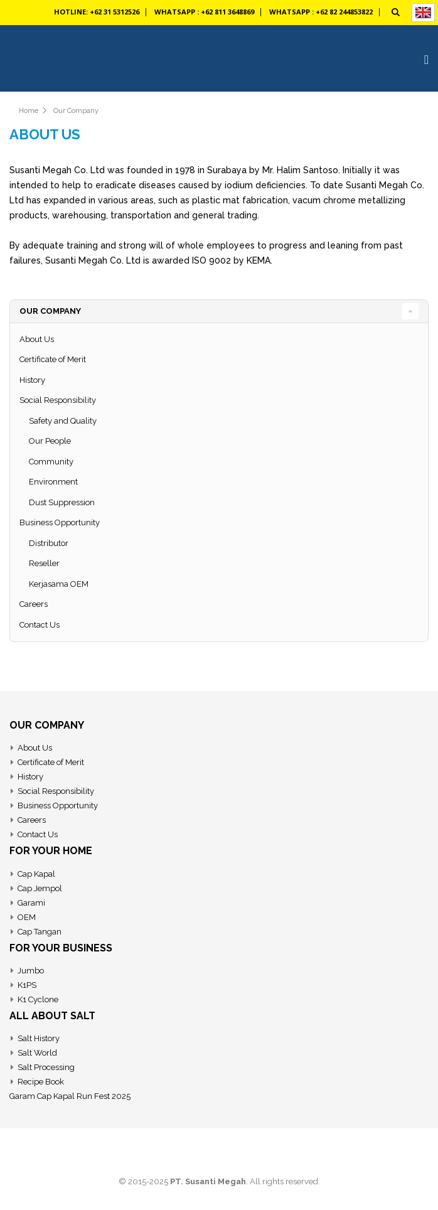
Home (28, 111)
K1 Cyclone (38, 999)
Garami (31, 903)
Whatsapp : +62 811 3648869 (204, 11)
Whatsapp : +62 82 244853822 (321, 11)
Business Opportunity (59, 522)
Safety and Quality (63, 421)
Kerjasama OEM (58, 584)
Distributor (48, 543)
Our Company (76, 111)
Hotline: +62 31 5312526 (96, 11)
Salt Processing (46, 1067)
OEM (27, 917)
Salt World (37, 1052)
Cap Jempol (40, 888)
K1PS (27, 985)
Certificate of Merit (52, 359)
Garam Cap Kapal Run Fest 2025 (70, 1096)
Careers (33, 604)
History (32, 380)
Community (51, 461)
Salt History (39, 1038)
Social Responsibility (57, 400)
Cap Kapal (36, 874)
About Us (36, 339)
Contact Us (39, 624)
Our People (50, 441)
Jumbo (31, 970)
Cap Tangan (39, 931)
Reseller (44, 563)
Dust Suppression (62, 502)
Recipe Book (41, 1081)
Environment (53, 481)
